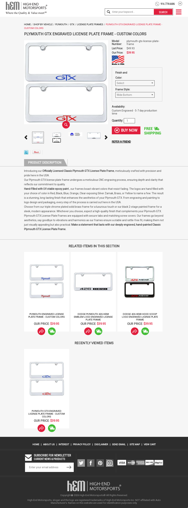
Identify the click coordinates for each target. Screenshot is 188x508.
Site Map (135, 444)
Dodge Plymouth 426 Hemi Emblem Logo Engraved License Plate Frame (93, 317)
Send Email (119, 444)
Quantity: (118, 120)
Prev (26, 137)
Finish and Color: (121, 75)
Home (27, 24)
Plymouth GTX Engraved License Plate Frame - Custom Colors (46, 414)
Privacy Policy (82, 444)
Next (106, 137)
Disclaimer (101, 444)
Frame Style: (122, 89)
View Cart (150, 444)
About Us (49, 444)
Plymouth (61, 24)
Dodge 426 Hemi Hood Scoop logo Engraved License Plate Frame (140, 317)
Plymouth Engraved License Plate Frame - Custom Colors (46, 315)
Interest (64, 444)
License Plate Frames (90, 24)
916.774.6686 (168, 3)
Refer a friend (121, 141)
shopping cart (180, 3)
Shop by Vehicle (43, 24)
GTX (72, 24)
